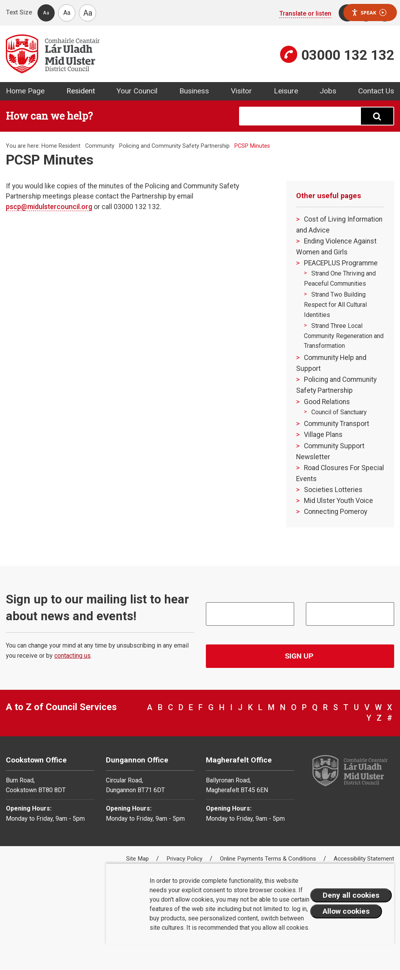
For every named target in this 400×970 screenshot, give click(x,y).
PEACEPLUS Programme (341, 263)
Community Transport (336, 424)
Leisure (286, 90)
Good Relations (327, 402)
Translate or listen (305, 13)
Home (49, 146)
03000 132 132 (347, 55)
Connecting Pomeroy (335, 511)
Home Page (25, 90)
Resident (80, 90)
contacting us (72, 655)
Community (99, 146)
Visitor (241, 90)
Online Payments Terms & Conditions (269, 858)
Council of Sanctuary (339, 412)
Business (194, 90)
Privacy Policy (185, 858)
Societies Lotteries (333, 490)
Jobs (328, 90)
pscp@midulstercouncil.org (49, 207)
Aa (46, 13)
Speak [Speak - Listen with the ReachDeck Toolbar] (368, 12)
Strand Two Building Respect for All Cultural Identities (335, 304)
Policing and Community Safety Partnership (174, 146)
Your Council (136, 90)
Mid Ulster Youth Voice (338, 501)
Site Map (138, 858)
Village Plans (323, 434)
